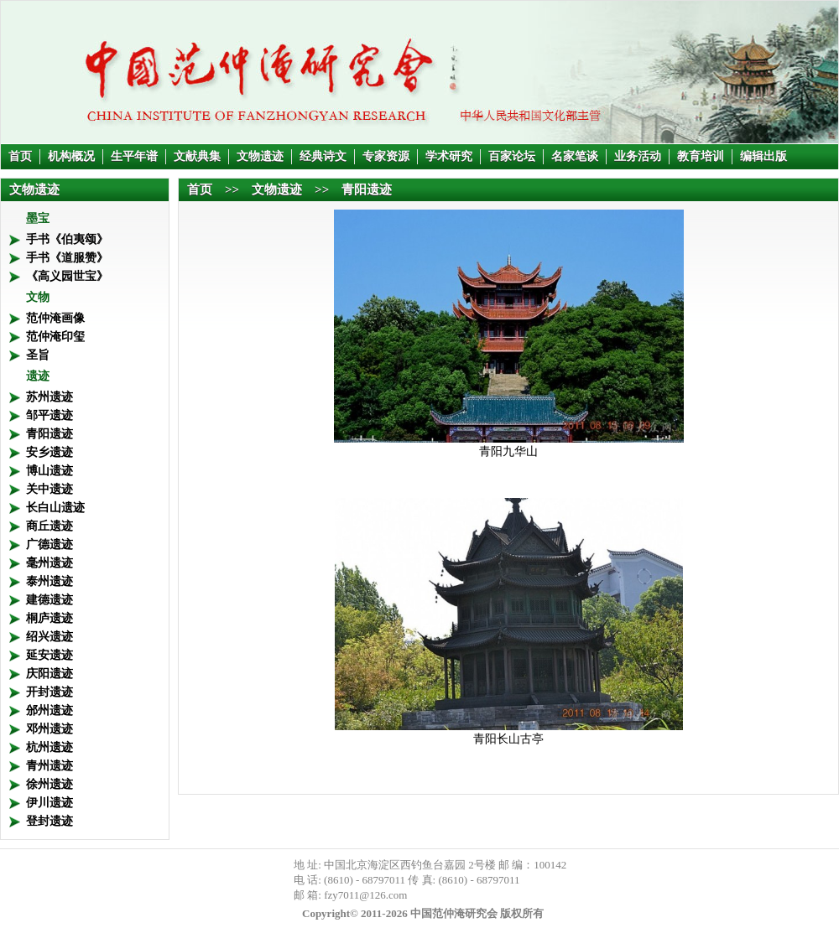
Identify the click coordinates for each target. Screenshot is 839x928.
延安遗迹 (49, 655)
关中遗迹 (49, 489)
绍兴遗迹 (49, 636)
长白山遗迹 (55, 507)
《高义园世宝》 (67, 276)
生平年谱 (134, 156)
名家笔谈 (574, 156)
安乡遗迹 (49, 452)
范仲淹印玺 (55, 336)
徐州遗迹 (49, 784)
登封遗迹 (49, 821)
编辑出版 (763, 156)
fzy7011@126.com (365, 895)
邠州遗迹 (49, 710)
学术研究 (448, 156)
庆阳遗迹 (49, 673)
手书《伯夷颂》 (67, 239)
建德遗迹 (49, 600)
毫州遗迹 (49, 563)
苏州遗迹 (49, 397)
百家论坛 (511, 156)
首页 (20, 156)
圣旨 (38, 355)
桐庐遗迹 (49, 618)
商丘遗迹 (49, 526)
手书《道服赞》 (67, 257)
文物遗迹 (260, 156)
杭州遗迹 (49, 747)
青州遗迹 (49, 766)
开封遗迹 (49, 692)
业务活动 (637, 156)
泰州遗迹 (49, 581)
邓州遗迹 (49, 729)
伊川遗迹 (49, 802)
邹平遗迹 (49, 415)
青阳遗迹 (49, 434)
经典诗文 (323, 156)
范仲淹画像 (55, 318)
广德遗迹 (49, 544)
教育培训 (700, 156)
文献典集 (197, 156)
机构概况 (71, 156)
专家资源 (385, 156)
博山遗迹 (49, 470)
